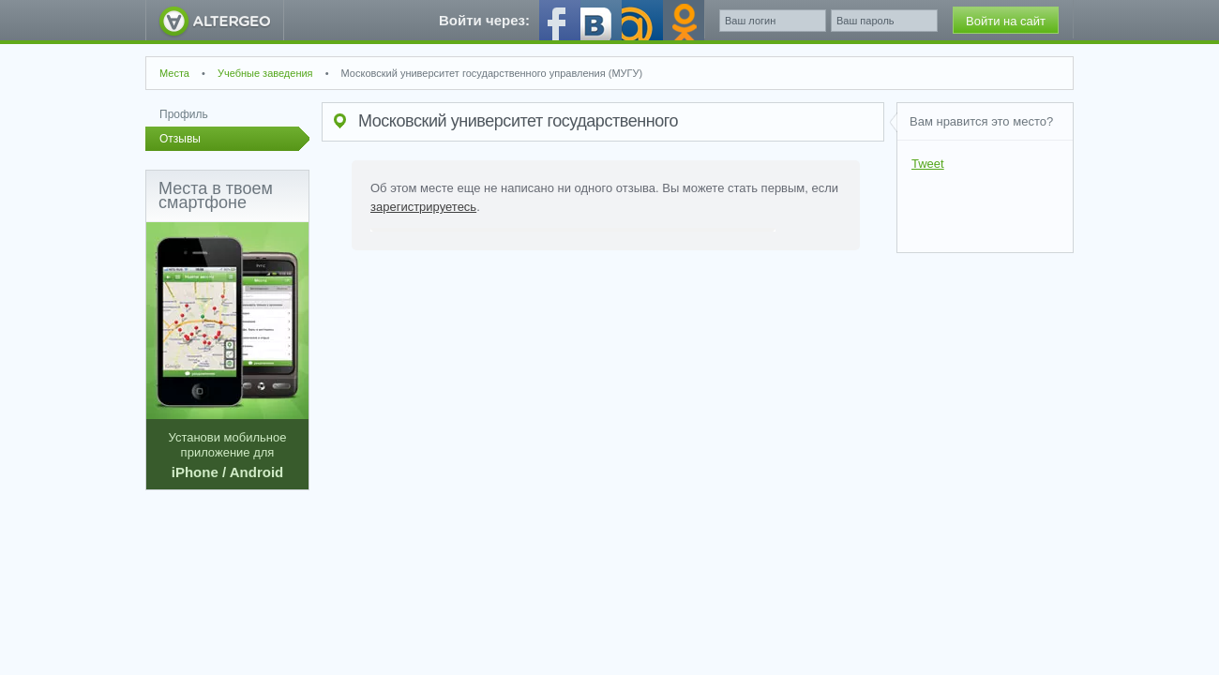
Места (174, 73)
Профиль (183, 114)
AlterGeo (214, 20)
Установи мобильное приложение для (227, 351)
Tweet (927, 164)
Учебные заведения (265, 73)
